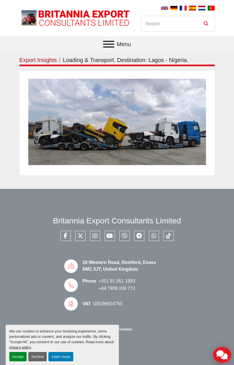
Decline (37, 357)
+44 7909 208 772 (116, 288)
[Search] (173, 23)
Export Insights (38, 60)
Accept (17, 357)
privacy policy (20, 347)
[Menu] (108, 44)
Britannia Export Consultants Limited (117, 220)
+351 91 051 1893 (116, 281)
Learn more (60, 357)
